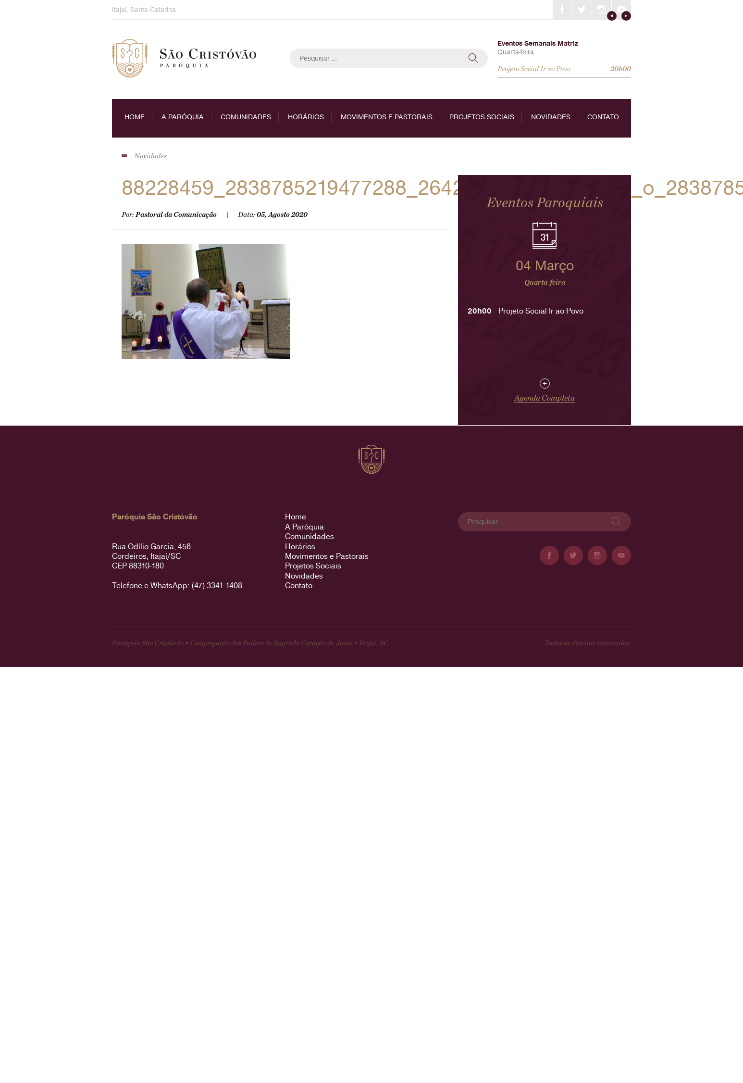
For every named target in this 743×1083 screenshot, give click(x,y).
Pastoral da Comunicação (176, 214)
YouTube (621, 9)
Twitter (582, 9)
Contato (603, 117)
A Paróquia (182, 117)
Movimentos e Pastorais (387, 117)
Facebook (562, 9)
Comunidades (246, 117)
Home (134, 117)
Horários (306, 117)
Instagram (601, 9)
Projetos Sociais (481, 117)
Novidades (550, 117)
